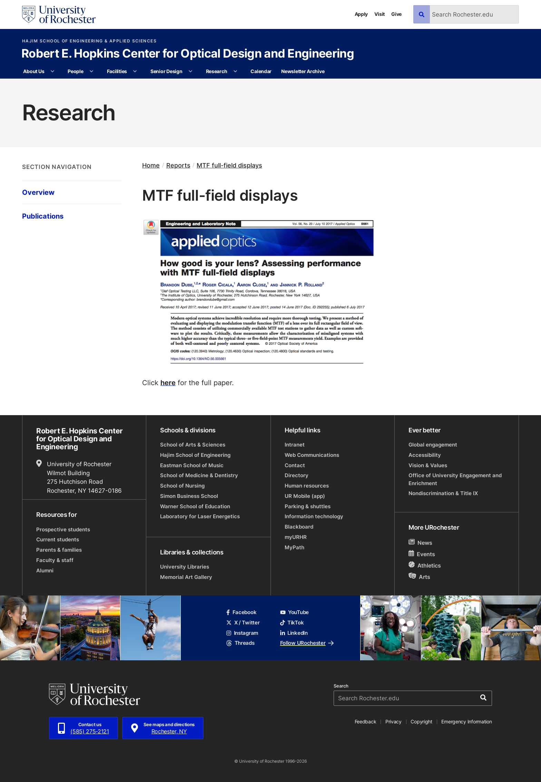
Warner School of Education (195, 506)
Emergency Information (466, 721)
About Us (33, 71)
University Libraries (184, 566)
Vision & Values (428, 465)
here (168, 382)
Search (341, 686)
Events (422, 554)
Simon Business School (189, 496)
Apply (361, 14)
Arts (419, 577)
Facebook (241, 612)
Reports (178, 165)
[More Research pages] (235, 71)
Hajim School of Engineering (195, 455)
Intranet (295, 444)
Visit (379, 14)
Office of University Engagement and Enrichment (455, 479)
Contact (295, 465)
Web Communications (312, 455)
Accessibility (425, 455)
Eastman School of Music (192, 465)
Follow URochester (307, 642)
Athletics (425, 565)
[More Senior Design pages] (190, 71)
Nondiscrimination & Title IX (443, 493)
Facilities (117, 71)
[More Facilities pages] (135, 71)
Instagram (242, 632)
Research (216, 71)
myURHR (296, 537)
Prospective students (63, 529)
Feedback (365, 721)
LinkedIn (294, 632)
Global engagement (433, 444)
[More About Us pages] (52, 71)
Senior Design (166, 71)
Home (151, 165)
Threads (240, 642)
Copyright (421, 721)
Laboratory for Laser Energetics (200, 516)
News (420, 543)
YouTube (294, 612)
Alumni (44, 570)
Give (396, 14)
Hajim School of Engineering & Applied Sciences (89, 41)
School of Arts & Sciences (192, 444)
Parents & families (59, 549)
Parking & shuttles (308, 506)
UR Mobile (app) (305, 496)
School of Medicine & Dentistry (199, 475)
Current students (57, 539)
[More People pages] (91, 71)
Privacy (393, 721)
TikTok (292, 622)
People (75, 71)
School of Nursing (182, 485)
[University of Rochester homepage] (59, 14)
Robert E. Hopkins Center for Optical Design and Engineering (187, 54)
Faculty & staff (54, 560)
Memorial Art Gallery (186, 577)
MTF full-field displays (229, 165)
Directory (296, 475)
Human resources (307, 485)
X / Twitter (242, 622)
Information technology (314, 516)
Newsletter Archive (302, 71)
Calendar (261, 71)
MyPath (294, 547)
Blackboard (299, 526)
